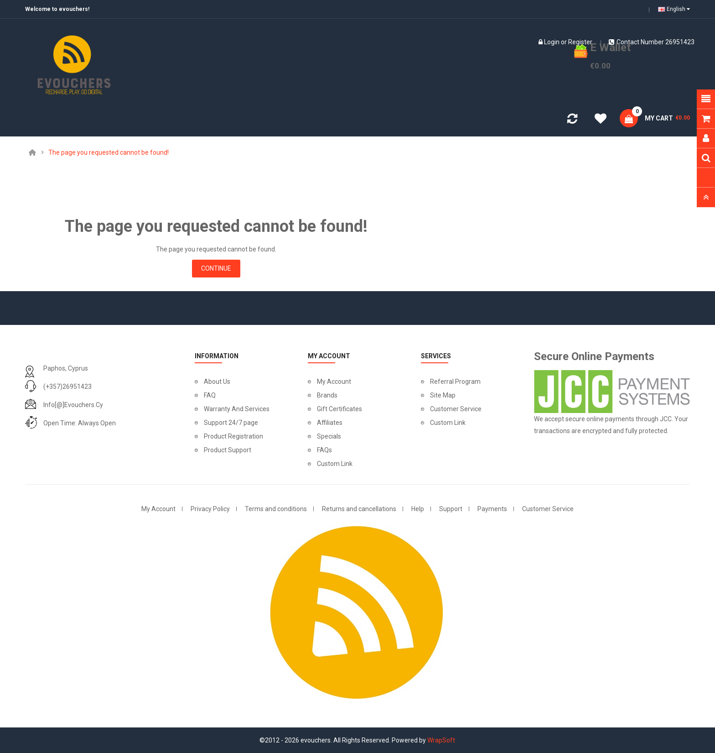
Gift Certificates (339, 409)
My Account (334, 381)
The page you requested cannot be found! (108, 152)
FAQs (324, 450)
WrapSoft (441, 740)
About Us (217, 381)
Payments (492, 508)
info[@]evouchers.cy (73, 404)
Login (552, 42)
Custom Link (334, 463)
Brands (327, 395)
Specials (329, 436)
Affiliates (329, 422)
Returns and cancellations (359, 508)
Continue (216, 268)
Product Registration (233, 436)
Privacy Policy (210, 508)
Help (417, 508)
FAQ (210, 395)
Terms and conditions (276, 508)
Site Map (443, 395)
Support (450, 508)
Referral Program (455, 381)
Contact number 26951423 (651, 42)
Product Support (227, 450)
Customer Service (456, 409)
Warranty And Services (236, 409)
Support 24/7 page (231, 422)
